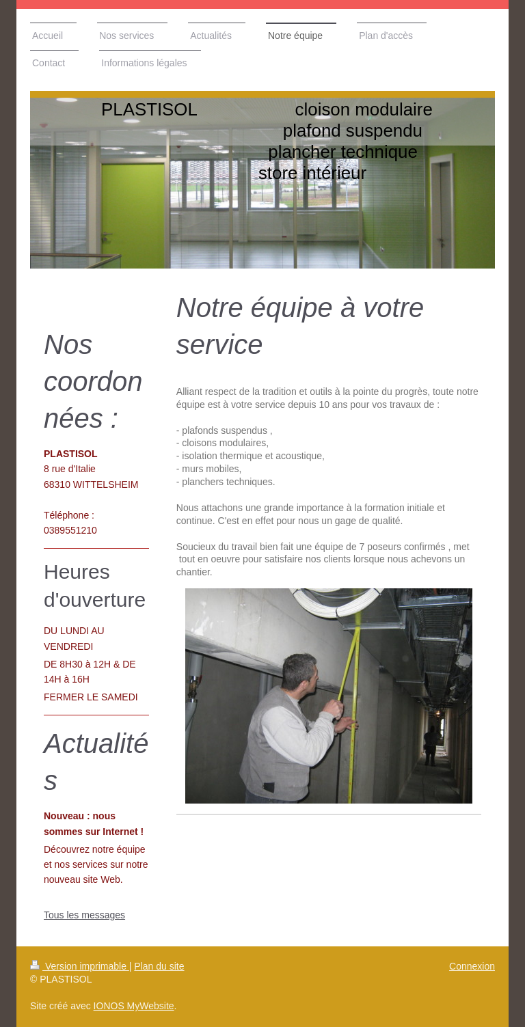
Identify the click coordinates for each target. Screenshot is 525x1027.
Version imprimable (79, 966)
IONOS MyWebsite (134, 1005)
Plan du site (159, 966)
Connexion (472, 966)
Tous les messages (84, 914)
